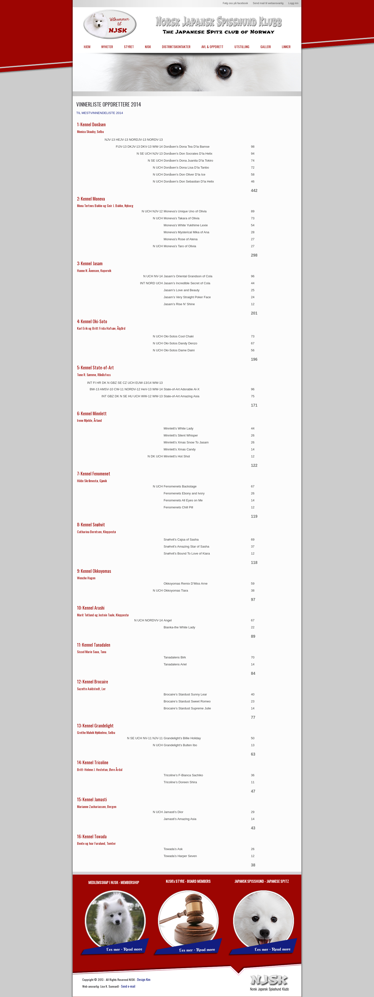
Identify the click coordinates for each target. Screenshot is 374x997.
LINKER (286, 46)
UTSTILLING (241, 46)
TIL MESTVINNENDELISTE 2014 (99, 113)
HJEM (87, 46)
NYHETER (107, 46)
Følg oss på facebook (235, 3)
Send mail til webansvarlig (268, 3)
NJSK (148, 46)
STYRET (129, 46)
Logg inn (293, 3)
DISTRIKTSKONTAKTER (176, 46)
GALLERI (265, 46)
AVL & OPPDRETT (212, 46)
